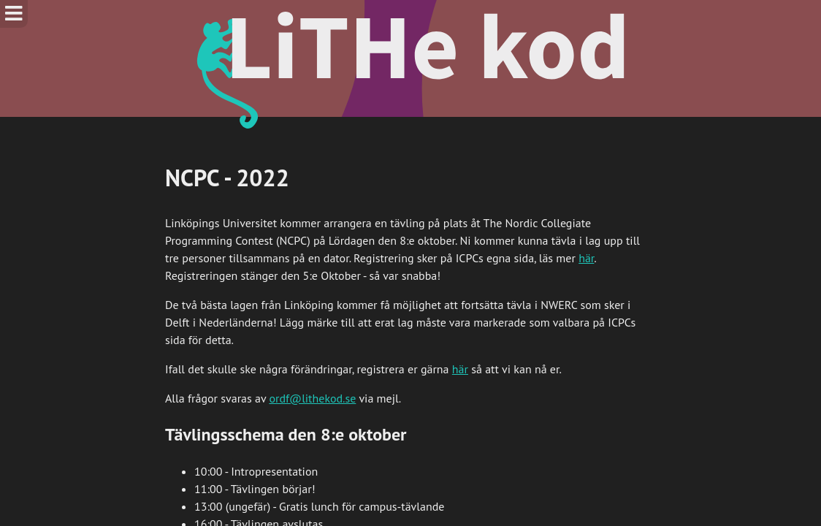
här (586, 258)
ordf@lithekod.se (312, 398)
